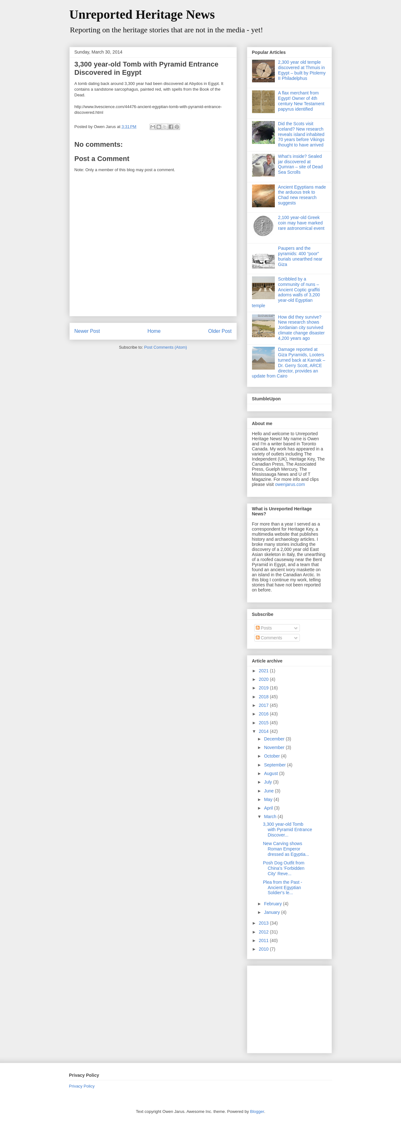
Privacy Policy (82, 1086)
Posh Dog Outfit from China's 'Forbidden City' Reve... (283, 868)
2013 (264, 923)
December (275, 738)
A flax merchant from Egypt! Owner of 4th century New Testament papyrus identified (301, 100)
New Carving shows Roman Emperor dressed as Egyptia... (286, 849)
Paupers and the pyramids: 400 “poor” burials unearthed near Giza (300, 256)
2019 (264, 687)
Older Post (220, 331)
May (269, 799)
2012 (264, 931)
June (269, 790)
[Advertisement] (291, 1007)
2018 (264, 696)
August (271, 773)
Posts (264, 627)
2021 (264, 670)
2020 (264, 679)
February (273, 903)
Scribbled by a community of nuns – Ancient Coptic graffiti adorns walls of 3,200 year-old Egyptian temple (286, 292)
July (268, 782)
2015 (264, 722)
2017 (264, 705)
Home (154, 331)
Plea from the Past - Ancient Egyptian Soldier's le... (282, 887)
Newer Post (87, 331)
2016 (264, 713)
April (269, 808)
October (272, 756)
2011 (264, 940)
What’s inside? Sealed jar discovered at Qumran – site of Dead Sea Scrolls (300, 164)
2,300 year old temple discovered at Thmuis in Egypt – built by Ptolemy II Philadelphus (302, 70)
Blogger (257, 1111)
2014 (264, 731)
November (275, 747)
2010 (264, 949)
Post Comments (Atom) (165, 347)
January (272, 912)
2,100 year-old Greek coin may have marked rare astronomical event (301, 223)
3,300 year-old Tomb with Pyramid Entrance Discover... (287, 829)
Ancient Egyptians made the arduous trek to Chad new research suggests (302, 194)
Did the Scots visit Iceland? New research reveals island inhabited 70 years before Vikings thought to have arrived (301, 134)
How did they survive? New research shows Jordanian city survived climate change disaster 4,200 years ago (301, 327)
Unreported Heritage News (142, 14)
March (271, 816)
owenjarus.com (290, 484)
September (275, 764)
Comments (269, 637)
